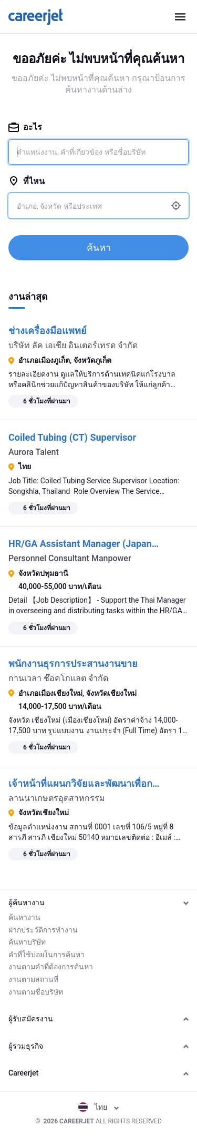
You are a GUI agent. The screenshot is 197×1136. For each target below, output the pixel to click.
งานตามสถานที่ (33, 979)
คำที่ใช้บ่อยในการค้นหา (46, 954)
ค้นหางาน (24, 917)
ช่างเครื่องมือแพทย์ (47, 330)
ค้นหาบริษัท (27, 942)
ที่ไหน (26, 181)
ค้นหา (99, 247)
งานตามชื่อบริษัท (35, 992)
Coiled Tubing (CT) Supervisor (72, 437)
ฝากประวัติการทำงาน (43, 930)
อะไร (25, 127)
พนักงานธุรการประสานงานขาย (73, 663)
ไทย (98, 1107)
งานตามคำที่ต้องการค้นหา (50, 966)
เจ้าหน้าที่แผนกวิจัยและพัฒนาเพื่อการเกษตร (99, 783)
